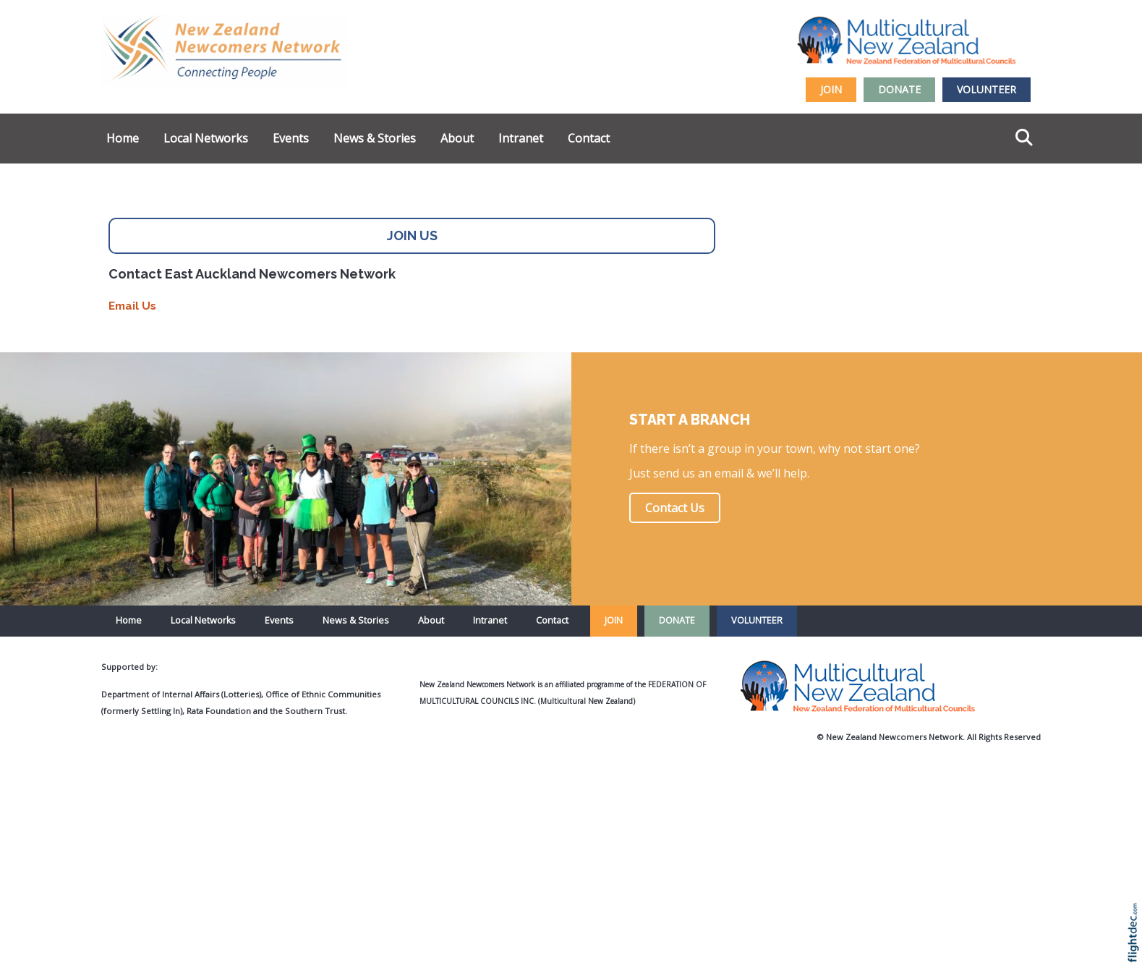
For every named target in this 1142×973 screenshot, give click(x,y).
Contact (589, 138)
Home (122, 138)
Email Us (132, 306)
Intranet (520, 138)
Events (291, 138)
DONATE (899, 89)
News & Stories (374, 138)
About (457, 138)
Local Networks (205, 138)
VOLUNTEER (986, 89)
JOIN (831, 89)
